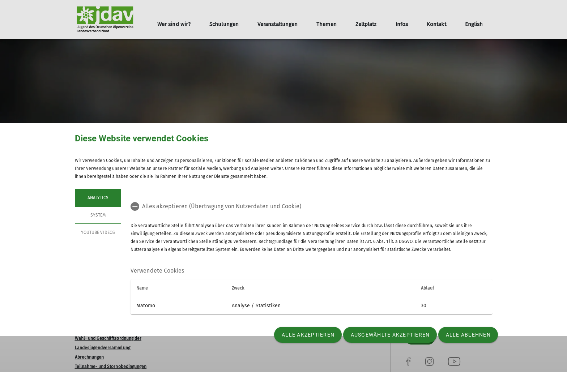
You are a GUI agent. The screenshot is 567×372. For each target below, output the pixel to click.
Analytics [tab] (97, 197)
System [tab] (97, 215)
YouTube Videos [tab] (98, 232)
